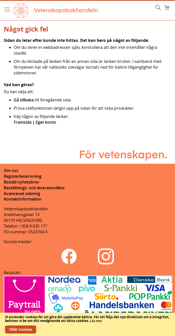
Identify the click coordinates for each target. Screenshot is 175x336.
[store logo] (56, 10)
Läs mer (96, 320)
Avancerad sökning (22, 193)
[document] (87, 324)
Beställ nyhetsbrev (21, 182)
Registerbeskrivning (22, 176)
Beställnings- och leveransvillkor (34, 188)
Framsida (22, 122)
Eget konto (46, 122)
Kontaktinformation (22, 199)
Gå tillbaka (24, 100)
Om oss (11, 170)
